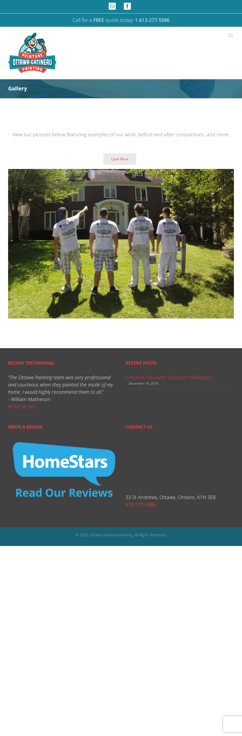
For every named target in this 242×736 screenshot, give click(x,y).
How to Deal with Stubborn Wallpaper (171, 377)
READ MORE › (23, 406)
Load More (119, 159)
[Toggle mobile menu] (231, 35)
